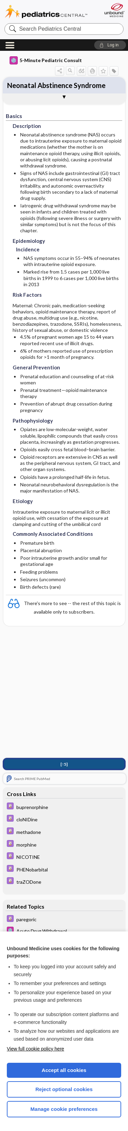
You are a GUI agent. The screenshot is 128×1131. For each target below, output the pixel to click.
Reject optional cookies (64, 1089)
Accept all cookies (64, 1070)
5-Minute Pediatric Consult (46, 60)
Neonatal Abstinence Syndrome (56, 85)
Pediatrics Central (46, 11)
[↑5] (64, 764)
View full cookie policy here (35, 1049)
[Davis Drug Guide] (64, 806)
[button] (110, 45)
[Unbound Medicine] (114, 10)
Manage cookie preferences (64, 1109)
